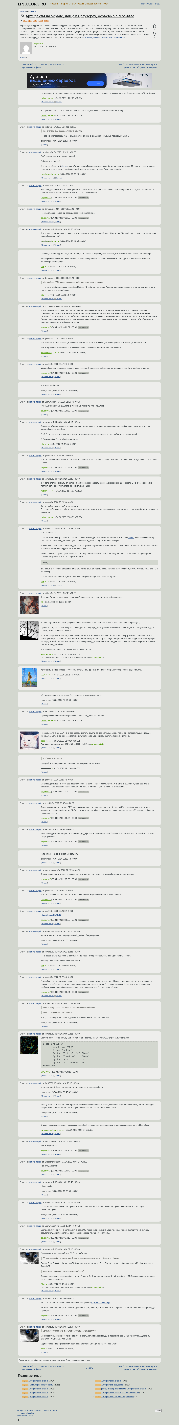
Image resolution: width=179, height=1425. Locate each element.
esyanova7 (39, 43)
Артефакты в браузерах (112, 1385)
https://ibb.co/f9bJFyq (100, 1302)
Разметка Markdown (49, 1410)
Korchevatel (46, 174)
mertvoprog (46, 768)
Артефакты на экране (38, 1381)
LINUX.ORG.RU (32, 4)
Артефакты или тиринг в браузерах (117, 1397)
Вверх (158, 1411)
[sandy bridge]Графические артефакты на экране (123, 1389)
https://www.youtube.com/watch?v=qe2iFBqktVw (103, 37)
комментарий (35, 127)
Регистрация (146, 3)
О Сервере (21, 1410)
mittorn (44, 98)
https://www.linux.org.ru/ (26, 1415)
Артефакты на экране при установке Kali (120, 1393)
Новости (54, 3)
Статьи (72, 3)
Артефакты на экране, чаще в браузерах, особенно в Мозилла (80, 16)
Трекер (97, 3)
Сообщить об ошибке (25, 1413)
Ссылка (23, 57)
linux (35, 21)
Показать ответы (48, 102)
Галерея (64, 3)
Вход (157, 3)
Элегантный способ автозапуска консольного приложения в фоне (43, 65)
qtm (42, 267)
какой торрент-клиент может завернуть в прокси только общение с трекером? (138, 65)
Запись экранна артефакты (40, 1385)
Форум (80, 3)
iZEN (43, 675)
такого (131, 538)
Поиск (105, 3)
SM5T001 (45, 1072)
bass (43, 741)
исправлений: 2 (97, 657)
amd (25, 21)
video (46, 21)
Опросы (89, 3)
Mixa (43, 1284)
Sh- (42, 602)
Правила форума (34, 1410)
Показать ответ (47, 119)
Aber (43, 654)
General (32, 11)
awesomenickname (49, 1130)
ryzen (40, 21)
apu (30, 21)
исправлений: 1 (97, 744)
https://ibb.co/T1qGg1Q (51, 915)
